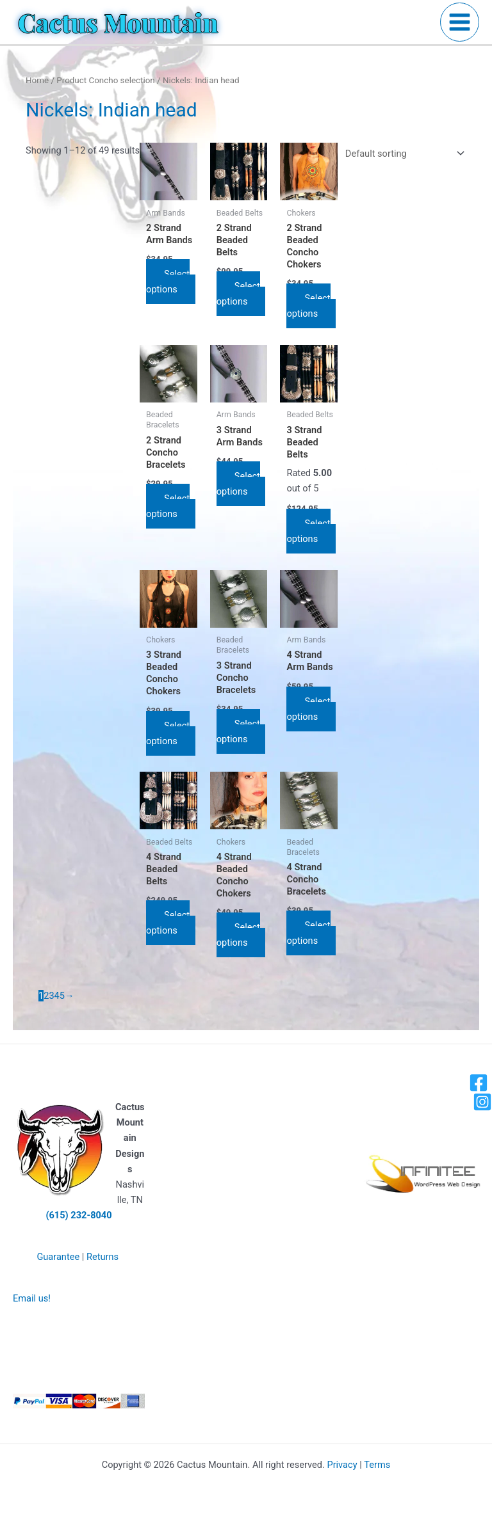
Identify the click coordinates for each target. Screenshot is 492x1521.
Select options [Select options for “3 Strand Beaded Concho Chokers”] (168, 733)
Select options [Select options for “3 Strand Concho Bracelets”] (238, 731)
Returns (102, 1256)
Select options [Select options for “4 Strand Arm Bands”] (308, 709)
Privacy (342, 1464)
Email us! (32, 1298)
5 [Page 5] (62, 995)
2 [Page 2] (46, 995)
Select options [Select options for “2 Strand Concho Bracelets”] (168, 506)
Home (37, 80)
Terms (377, 1464)
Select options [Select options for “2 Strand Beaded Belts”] (238, 293)
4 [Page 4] (57, 995)
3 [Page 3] (51, 995)
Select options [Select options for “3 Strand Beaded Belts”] (308, 531)
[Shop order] (402, 153)
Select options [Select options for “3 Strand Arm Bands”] (238, 483)
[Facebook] (478, 1082)
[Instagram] (482, 1101)
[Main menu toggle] (459, 22)
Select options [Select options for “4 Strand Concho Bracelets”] (308, 933)
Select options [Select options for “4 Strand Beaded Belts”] (168, 922)
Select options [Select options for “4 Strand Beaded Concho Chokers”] (238, 934)
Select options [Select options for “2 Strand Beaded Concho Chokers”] (308, 305)
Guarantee (58, 1256)
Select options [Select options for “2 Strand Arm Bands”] (168, 281)
